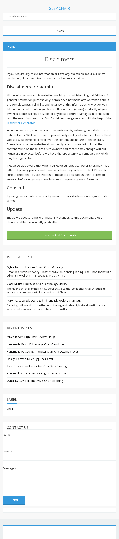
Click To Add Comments (59, 235)
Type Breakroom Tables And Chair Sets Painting (37, 366)
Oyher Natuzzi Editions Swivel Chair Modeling (35, 267)
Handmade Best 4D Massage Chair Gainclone (35, 344)
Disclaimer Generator (21, 123)
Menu (60, 31)
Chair (10, 409)
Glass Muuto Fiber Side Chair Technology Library (37, 284)
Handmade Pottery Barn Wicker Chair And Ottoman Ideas (43, 351)
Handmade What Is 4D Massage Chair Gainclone (37, 373)
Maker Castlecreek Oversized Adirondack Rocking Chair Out (44, 300)
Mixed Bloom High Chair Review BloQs (31, 337)
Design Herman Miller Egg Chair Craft (30, 359)
